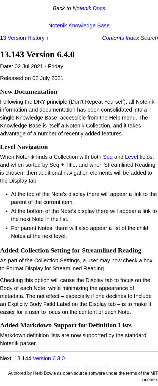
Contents (113, 38)
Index (132, 38)
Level (131, 157)
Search (149, 38)
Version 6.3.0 (49, 358)
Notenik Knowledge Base (79, 25)
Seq (108, 157)
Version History (26, 38)
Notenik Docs (89, 8)
